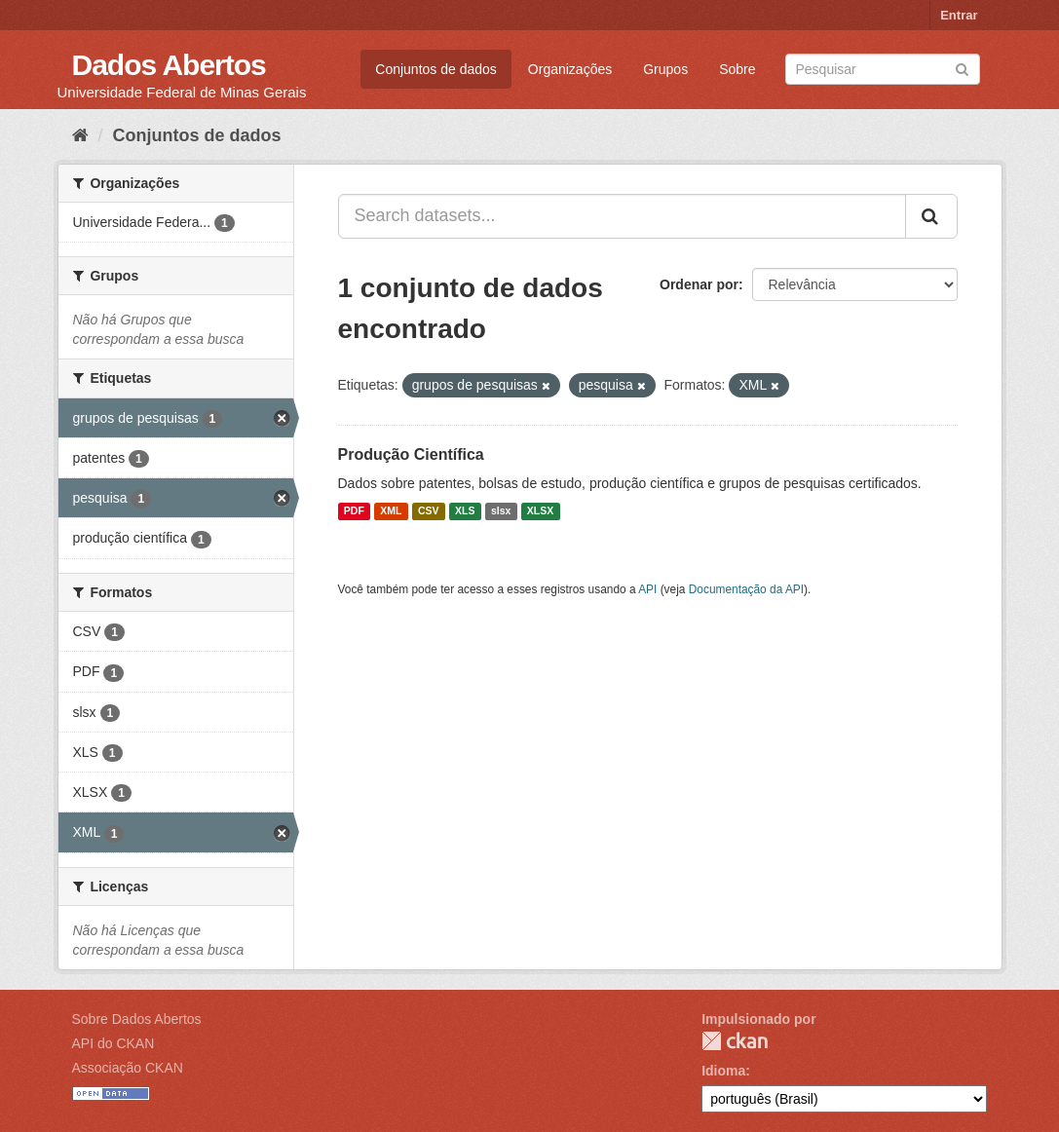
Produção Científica (411, 454)
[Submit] (962, 67)
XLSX (540, 511)
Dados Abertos (169, 65)
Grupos (665, 69)
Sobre (737, 69)
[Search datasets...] (622, 216)
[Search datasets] (882, 69)
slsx (501, 511)
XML (390, 511)
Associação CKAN (127, 1067)
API (647, 589)
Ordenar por (699, 284)
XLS (464, 511)
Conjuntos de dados (436, 69)
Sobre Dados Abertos (137, 1019)
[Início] (80, 135)
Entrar (958, 15)
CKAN (734, 1041)
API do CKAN (113, 1043)
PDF (354, 511)
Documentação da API (746, 589)
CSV (428, 511)
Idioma (723, 1070)
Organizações (570, 69)
